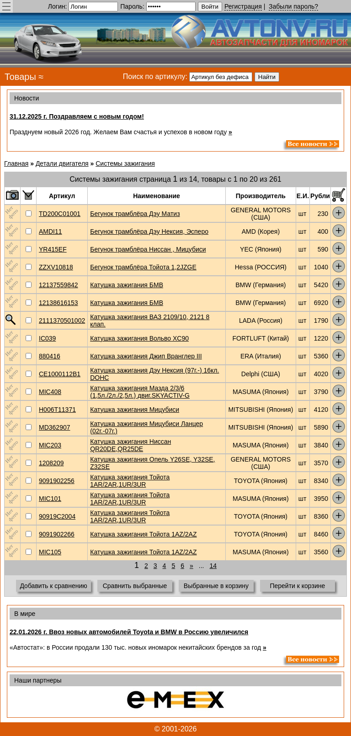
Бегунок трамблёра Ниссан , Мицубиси (148, 249)
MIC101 (50, 498)
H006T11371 (57, 409)
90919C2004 (57, 516)
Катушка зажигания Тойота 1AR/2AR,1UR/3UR (130, 480)
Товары (20, 77)
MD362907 (54, 427)
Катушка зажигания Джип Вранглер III (146, 356)
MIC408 (50, 391)
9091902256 (56, 480)
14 (213, 565)
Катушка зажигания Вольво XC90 (139, 338)
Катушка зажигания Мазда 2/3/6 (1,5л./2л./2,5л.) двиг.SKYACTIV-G (140, 391)
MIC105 (50, 552)
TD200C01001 (59, 213)
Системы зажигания (125, 163)
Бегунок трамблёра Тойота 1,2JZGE (143, 267)
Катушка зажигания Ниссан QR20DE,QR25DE (130, 445)
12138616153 (58, 302)
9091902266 (56, 534)
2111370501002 (62, 320)
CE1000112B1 (59, 374)
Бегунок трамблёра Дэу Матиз (135, 213)
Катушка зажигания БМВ (126, 285)
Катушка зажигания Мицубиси (134, 409)
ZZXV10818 (56, 267)
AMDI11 (50, 231)
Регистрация (243, 6)
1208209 (51, 463)
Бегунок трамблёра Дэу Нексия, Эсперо (149, 231)
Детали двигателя (62, 163)
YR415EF (53, 249)
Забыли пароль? (293, 6)
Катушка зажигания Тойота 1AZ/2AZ (143, 534)
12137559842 (58, 285)
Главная (16, 163)
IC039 (47, 338)
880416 (49, 356)
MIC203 (50, 445)
